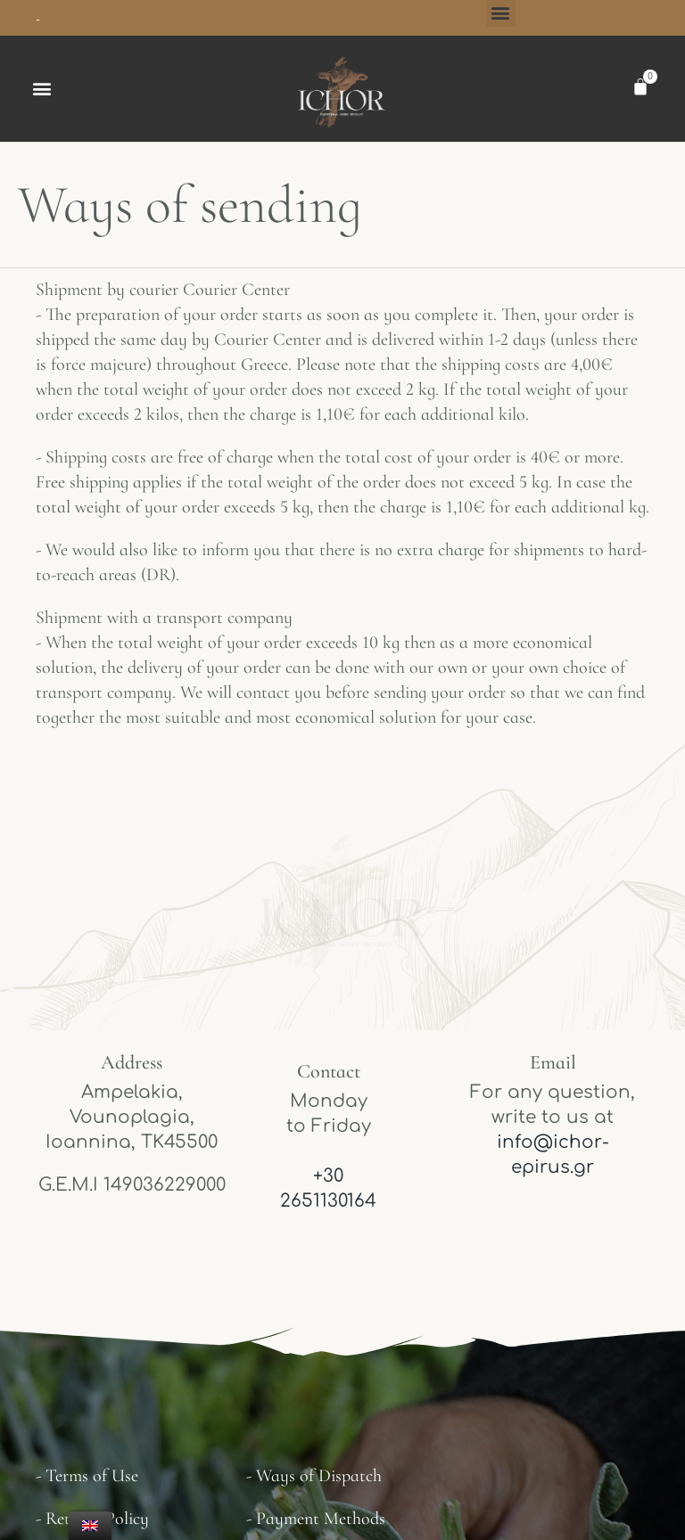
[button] (41, 88)
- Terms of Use (87, 1476)
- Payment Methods (315, 1518)
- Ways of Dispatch (314, 1476)
